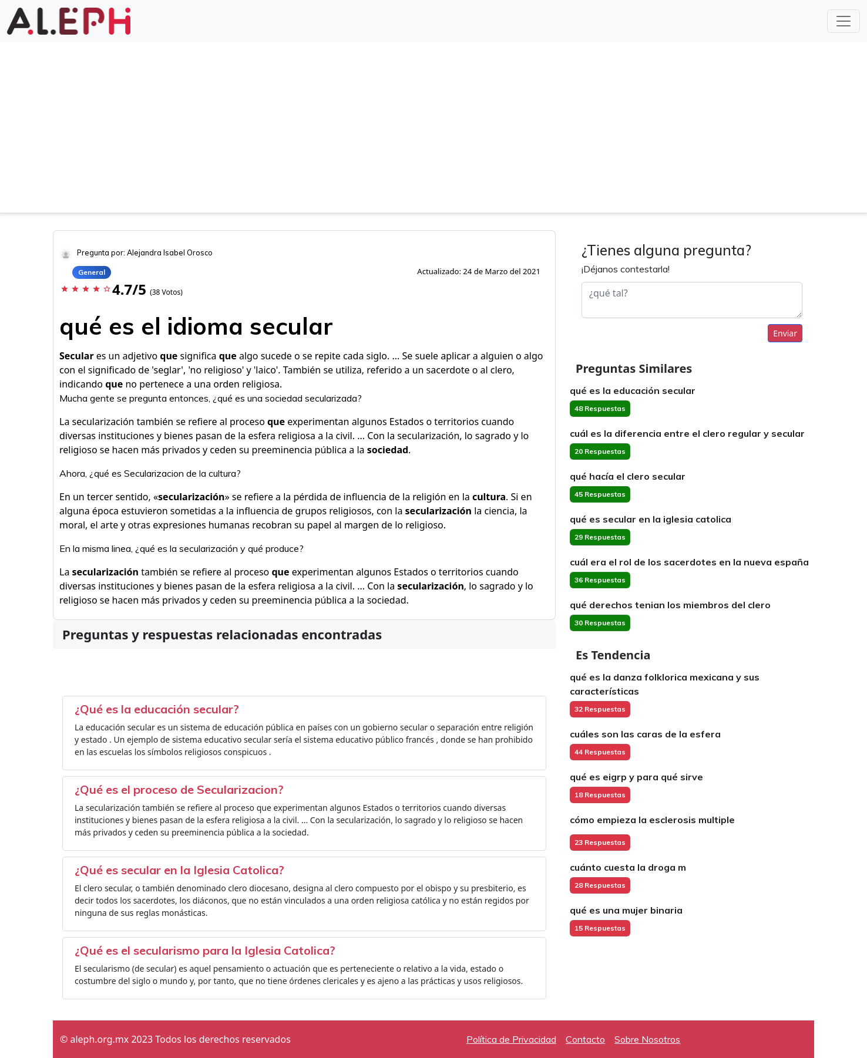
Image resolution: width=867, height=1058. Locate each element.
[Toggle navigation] (843, 21)
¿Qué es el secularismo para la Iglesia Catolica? (205, 950)
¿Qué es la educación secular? (157, 709)
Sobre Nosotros (647, 1039)
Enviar (785, 333)
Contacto (585, 1039)
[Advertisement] (433, 130)
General (91, 272)
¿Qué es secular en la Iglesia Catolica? (179, 869)
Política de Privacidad (511, 1039)
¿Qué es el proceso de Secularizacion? (179, 789)
